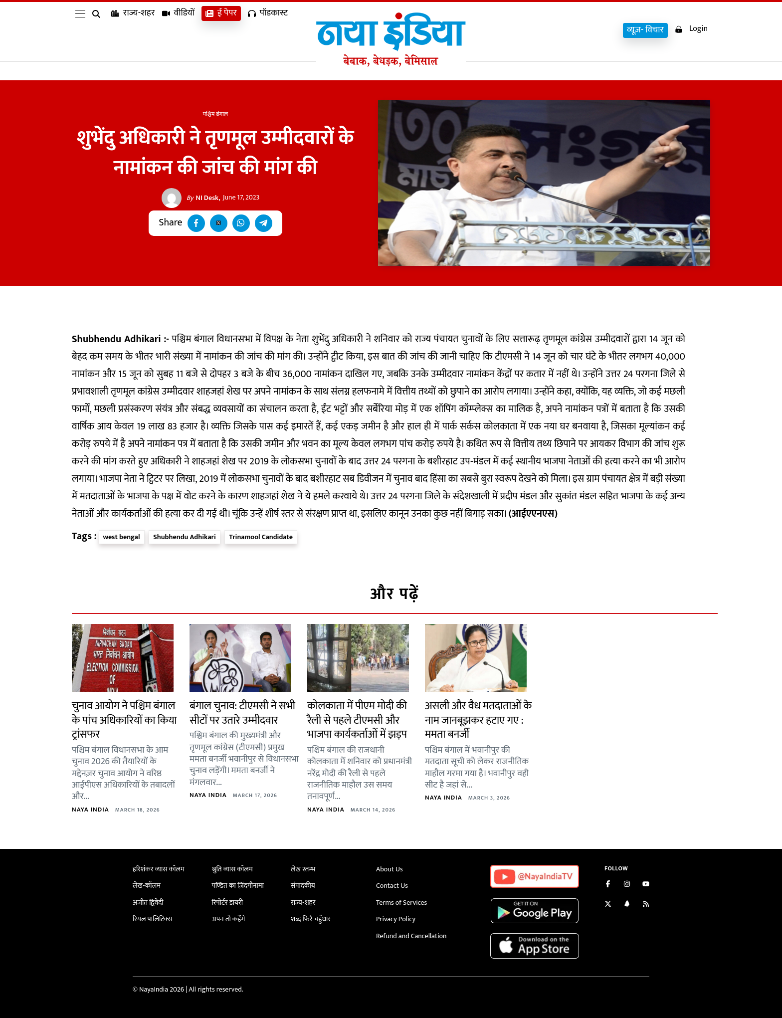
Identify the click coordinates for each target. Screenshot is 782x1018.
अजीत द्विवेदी (148, 902)
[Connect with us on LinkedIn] (626, 905)
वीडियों (178, 30)
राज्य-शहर (133, 30)
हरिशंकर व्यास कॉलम (159, 869)
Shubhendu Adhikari (184, 537)
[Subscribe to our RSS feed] (645, 905)
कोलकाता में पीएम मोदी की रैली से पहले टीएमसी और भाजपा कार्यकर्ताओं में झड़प (357, 720)
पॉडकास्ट (268, 30)
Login (691, 29)
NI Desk (203, 198)
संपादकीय (303, 885)
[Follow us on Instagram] (626, 885)
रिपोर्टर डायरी (227, 902)
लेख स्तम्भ (303, 869)
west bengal (121, 537)
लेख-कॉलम (147, 885)
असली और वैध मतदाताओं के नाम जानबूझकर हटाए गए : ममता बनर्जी (478, 720)
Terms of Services (401, 902)
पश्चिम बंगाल (215, 114)
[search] (98, 31)
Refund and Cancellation (411, 936)
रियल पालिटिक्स (153, 919)
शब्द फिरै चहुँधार (311, 919)
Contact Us (392, 885)
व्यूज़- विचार (645, 30)
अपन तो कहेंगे (228, 919)
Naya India (90, 809)
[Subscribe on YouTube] (645, 885)
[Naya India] (391, 64)
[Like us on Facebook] (607, 885)
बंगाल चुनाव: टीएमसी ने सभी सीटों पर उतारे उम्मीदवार (242, 713)
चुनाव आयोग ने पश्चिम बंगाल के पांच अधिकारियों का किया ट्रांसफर (124, 720)
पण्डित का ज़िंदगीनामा (238, 885)
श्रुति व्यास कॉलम (232, 869)
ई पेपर (221, 30)
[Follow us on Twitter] (607, 905)
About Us (389, 869)
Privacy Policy (395, 919)
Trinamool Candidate (261, 537)
